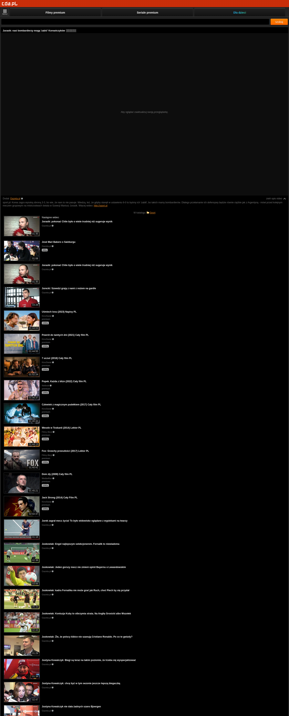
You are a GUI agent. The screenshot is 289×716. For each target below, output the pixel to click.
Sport (153, 212)
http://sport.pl (100, 205)
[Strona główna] (9, 3)
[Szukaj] (135, 21)
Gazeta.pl (15, 198)
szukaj (279, 21)
